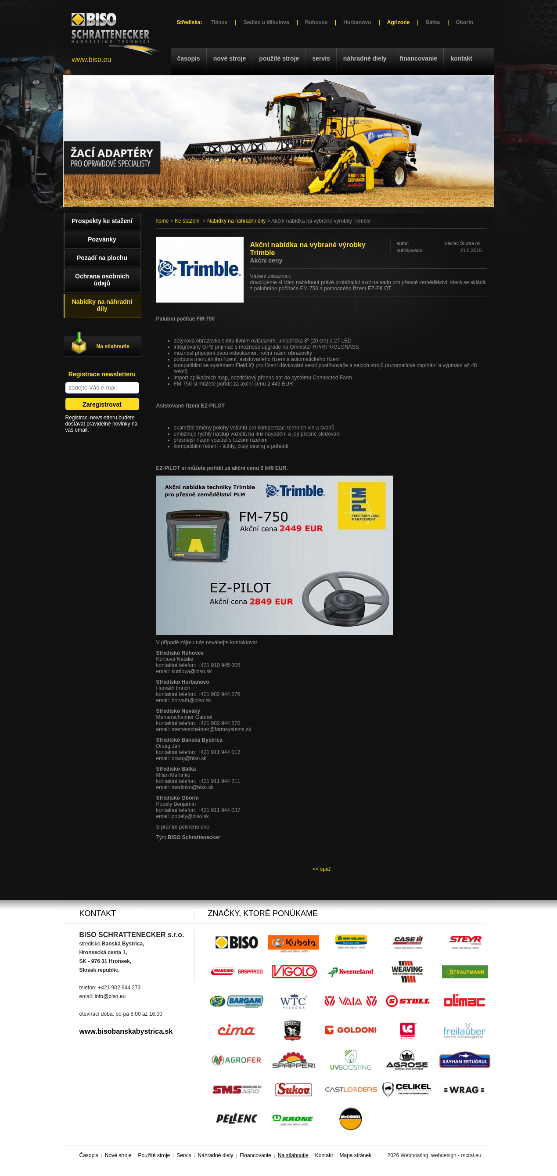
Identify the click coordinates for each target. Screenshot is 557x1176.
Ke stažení (187, 221)
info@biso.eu (110, 996)
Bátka (433, 22)
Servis (321, 58)
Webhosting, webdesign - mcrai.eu (441, 1155)
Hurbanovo (357, 22)
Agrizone (398, 22)
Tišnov (219, 22)
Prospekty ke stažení (102, 220)
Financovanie (419, 58)
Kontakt (461, 58)
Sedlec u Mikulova (266, 22)
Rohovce (316, 22)
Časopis (188, 58)
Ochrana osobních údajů (102, 280)
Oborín (464, 22)
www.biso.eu (91, 59)
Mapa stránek (355, 1155)
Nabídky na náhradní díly (236, 221)
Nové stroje (229, 58)
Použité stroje (279, 58)
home (162, 221)
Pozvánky (102, 239)
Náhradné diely (365, 58)
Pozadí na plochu (102, 257)
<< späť (322, 869)
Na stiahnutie (113, 346)
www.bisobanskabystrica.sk (126, 1031)
